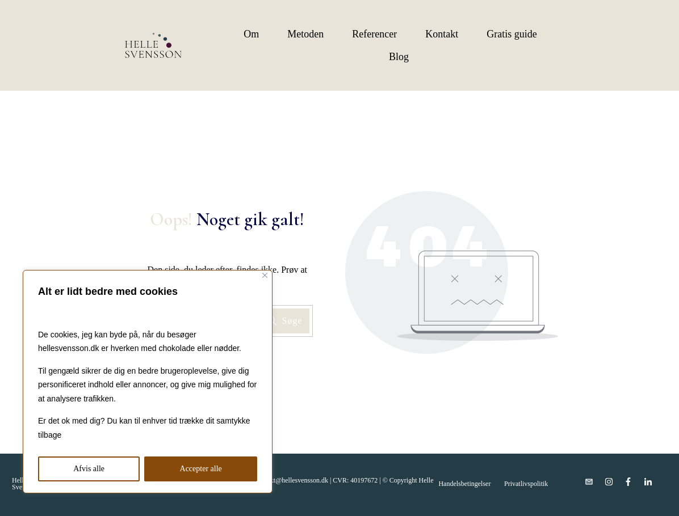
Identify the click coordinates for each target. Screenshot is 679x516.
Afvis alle (88, 468)
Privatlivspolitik (526, 484)
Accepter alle (201, 468)
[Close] (264, 275)
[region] (148, 381)
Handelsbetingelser (464, 484)
